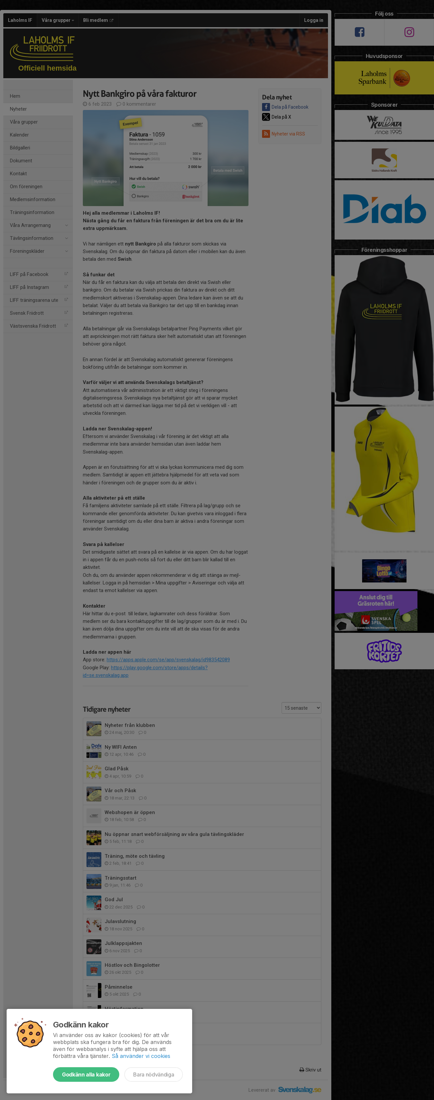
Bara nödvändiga (153, 1074)
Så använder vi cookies (141, 1056)
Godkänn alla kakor (86, 1074)
